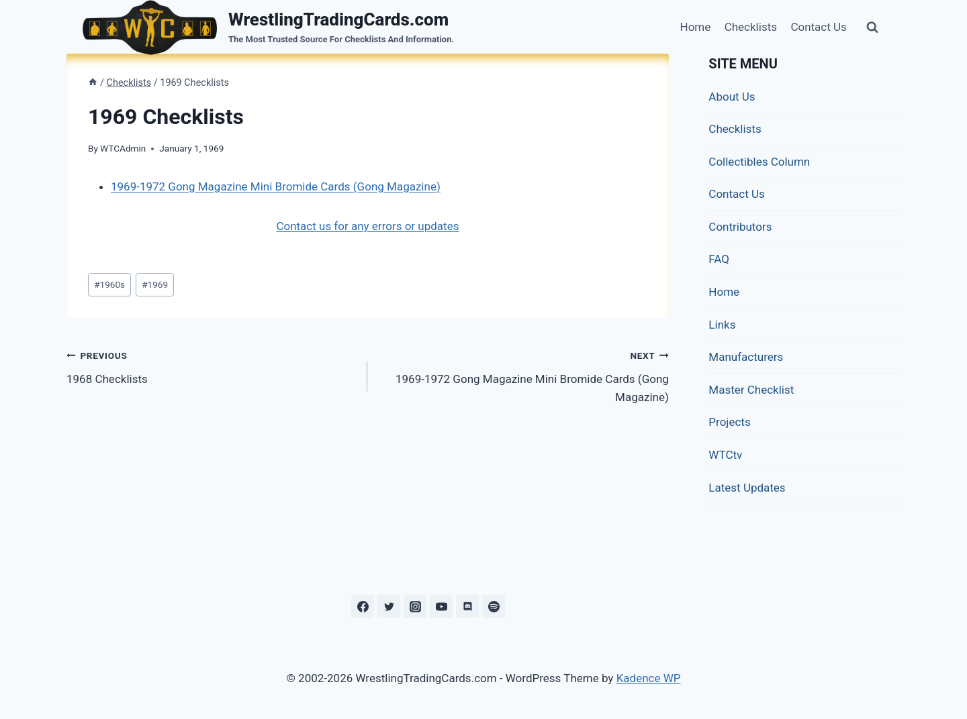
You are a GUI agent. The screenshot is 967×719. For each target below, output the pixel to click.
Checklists (751, 27)
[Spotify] (493, 606)
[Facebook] (362, 606)
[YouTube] (441, 606)
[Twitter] (388, 606)
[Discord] (467, 606)
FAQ (718, 259)
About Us (731, 96)
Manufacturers (745, 357)
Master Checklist (751, 389)
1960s (109, 284)
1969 (155, 284)
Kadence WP (648, 678)
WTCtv (725, 454)
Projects (729, 422)
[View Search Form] (872, 27)
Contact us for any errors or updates (367, 226)
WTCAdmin (123, 148)
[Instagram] (415, 606)
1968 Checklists (211, 366)
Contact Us (818, 27)
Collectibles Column (759, 161)
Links (721, 324)
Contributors (740, 226)
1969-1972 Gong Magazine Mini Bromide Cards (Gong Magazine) (276, 186)
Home (695, 27)
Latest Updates (746, 487)
